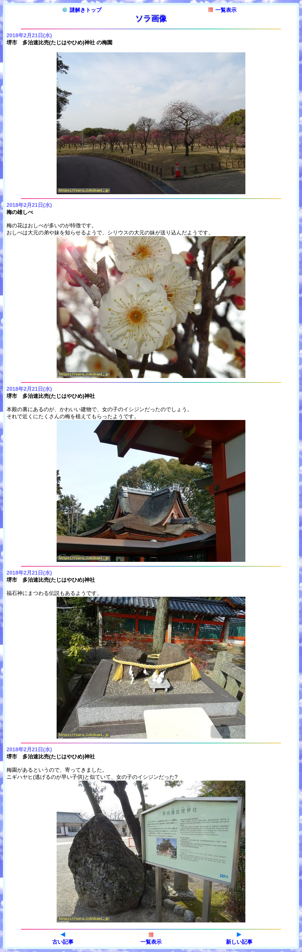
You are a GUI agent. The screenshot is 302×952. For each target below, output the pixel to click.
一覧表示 (222, 10)
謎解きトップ (82, 10)
